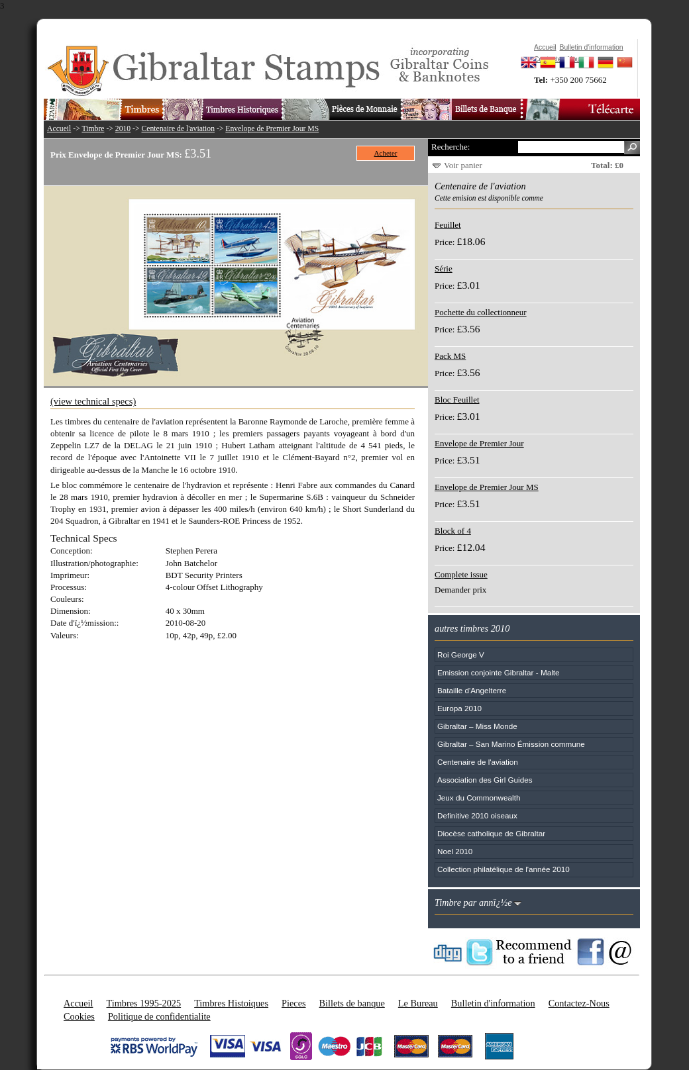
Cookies (79, 1016)
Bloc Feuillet (457, 400)
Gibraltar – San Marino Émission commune (511, 744)
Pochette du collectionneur (481, 312)
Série (443, 268)
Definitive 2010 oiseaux (477, 815)
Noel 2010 (454, 851)
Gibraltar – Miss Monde (477, 726)
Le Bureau (418, 1003)
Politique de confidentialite (159, 1016)
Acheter (386, 153)
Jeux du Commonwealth (478, 797)
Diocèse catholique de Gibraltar (491, 833)
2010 (123, 128)
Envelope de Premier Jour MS (272, 128)
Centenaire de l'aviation (178, 128)
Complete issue (461, 574)
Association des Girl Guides (485, 779)
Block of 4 (453, 531)
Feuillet (448, 225)
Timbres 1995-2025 (143, 1003)
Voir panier (463, 165)
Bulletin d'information (493, 1003)
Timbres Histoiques (231, 1003)
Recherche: (450, 147)
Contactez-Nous (579, 1003)
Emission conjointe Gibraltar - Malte (498, 672)
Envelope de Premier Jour (479, 443)
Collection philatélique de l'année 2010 (503, 869)
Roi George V (460, 654)
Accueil (59, 128)
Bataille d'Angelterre (471, 690)
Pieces (294, 1003)
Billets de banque (352, 1003)
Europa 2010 (459, 708)
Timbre (92, 128)
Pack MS (450, 356)
